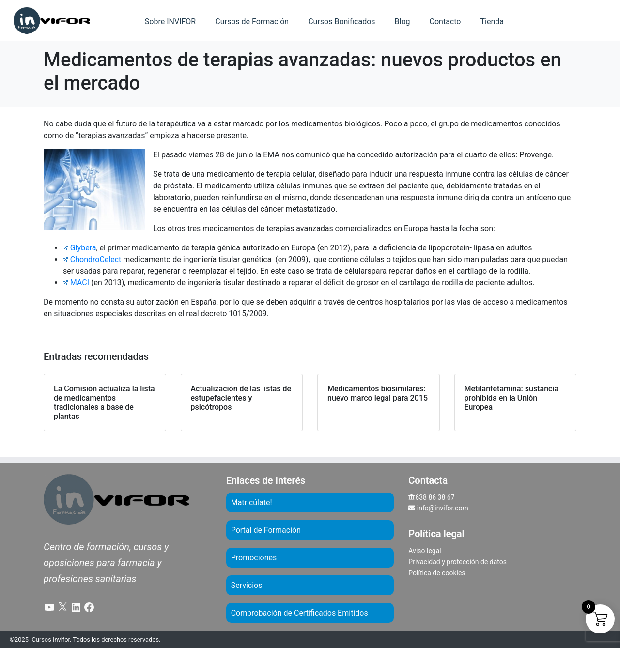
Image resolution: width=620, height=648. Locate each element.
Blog (402, 21)
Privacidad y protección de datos (457, 562)
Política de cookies (436, 573)
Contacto (445, 21)
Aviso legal (424, 551)
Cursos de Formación (252, 21)
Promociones (254, 557)
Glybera (79, 247)
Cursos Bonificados (341, 21)
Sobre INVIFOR (170, 21)
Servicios (247, 585)
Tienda (491, 21)
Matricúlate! (251, 502)
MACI (76, 282)
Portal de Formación (266, 530)
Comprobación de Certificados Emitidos (299, 612)
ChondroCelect (92, 259)
